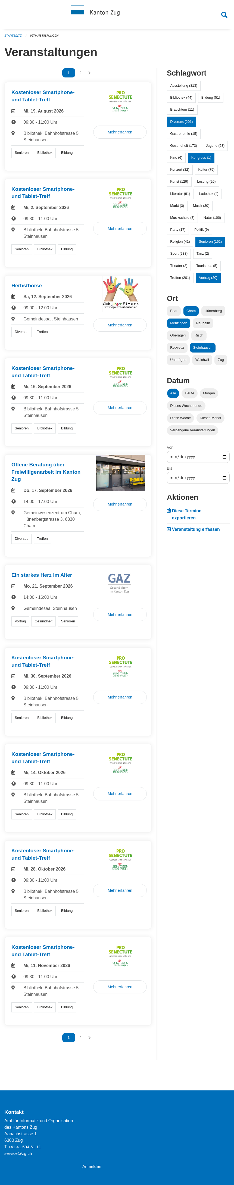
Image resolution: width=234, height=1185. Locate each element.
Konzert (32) (179, 172)
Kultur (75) (206, 172)
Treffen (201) (180, 280)
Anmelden (92, 1166)
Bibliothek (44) (181, 100)
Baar (173, 313)
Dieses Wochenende (186, 408)
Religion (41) (180, 244)
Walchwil (202, 362)
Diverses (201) (181, 124)
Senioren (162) (210, 244)
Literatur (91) (180, 196)
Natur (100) (212, 220)
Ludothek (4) (209, 196)
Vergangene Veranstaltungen (192, 433)
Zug (221, 362)
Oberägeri (178, 338)
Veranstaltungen (46, 38)
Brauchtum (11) (182, 112)
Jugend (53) (215, 148)
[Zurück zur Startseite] (117, 16)
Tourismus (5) (206, 268)
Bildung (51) (210, 100)
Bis (169, 471)
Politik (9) (201, 232)
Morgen (209, 396)
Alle (173, 396)
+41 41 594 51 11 (25, 1147)
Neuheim (203, 325)
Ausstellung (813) (183, 88)
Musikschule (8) (182, 220)
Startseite (13, 38)
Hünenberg (213, 313)
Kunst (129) (179, 184)
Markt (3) (177, 208)
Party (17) (177, 232)
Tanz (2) (202, 256)
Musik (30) (201, 208)
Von (170, 450)
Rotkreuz (177, 350)
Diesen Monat (210, 420)
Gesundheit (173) (183, 148)
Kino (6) (176, 160)
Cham (191, 313)
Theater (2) (178, 268)
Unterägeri (178, 362)
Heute (189, 396)
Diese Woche (180, 420)
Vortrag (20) (208, 280)
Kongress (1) (201, 160)
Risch (199, 338)
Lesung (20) (206, 184)
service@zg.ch (18, 1153)
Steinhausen (202, 350)
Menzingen (178, 325)
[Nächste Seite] (89, 75)
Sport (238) (179, 256)
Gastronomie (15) (183, 136)
